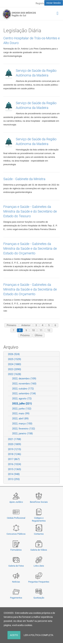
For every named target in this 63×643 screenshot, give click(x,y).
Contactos (39, 534)
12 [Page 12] (48, 330)
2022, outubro (23, 388)
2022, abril (20, 418)
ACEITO (14, 635)
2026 (14, 354)
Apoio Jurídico (16, 502)
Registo (40, 3)
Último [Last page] (38, 335)
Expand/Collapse (55, 354)
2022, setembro (24, 393)
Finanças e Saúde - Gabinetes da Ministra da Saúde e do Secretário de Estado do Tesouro (30, 211)
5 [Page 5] (49, 325)
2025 (14, 359)
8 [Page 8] (19, 330)
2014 (14, 474)
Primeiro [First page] (11, 325)
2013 (14, 479)
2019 (14, 449)
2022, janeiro (22, 433)
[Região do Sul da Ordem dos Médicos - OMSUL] (19, 14)
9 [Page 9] (26, 330)
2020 (14, 444)
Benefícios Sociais (39, 502)
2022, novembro (24, 383)
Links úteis (39, 566)
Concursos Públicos (16, 534)
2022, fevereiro (23, 428)
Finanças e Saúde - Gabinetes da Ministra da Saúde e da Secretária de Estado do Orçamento (30, 248)
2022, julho (22, 403)
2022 (14, 374)
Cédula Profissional (16, 518)
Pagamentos (16, 597)
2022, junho (21, 408)
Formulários (16, 550)
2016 (14, 464)
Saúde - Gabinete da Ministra (24, 179)
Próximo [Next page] (25, 335)
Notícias (16, 581)
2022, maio (20, 413)
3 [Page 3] (36, 325)
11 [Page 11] (41, 330)
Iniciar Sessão (53, 3)
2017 (14, 459)
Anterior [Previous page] (25, 325)
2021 (14, 439)
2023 (14, 369)
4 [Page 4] (42, 325)
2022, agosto (22, 398)
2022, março (22, 423)
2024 (14, 364)
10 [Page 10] (33, 330)
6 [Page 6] (55, 325)
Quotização (38, 597)
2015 (14, 469)
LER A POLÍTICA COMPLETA (38, 635)
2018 (14, 454)
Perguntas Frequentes (38, 581)
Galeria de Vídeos (38, 550)
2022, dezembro (24, 378)
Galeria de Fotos (16, 566)
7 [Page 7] (13, 330)
